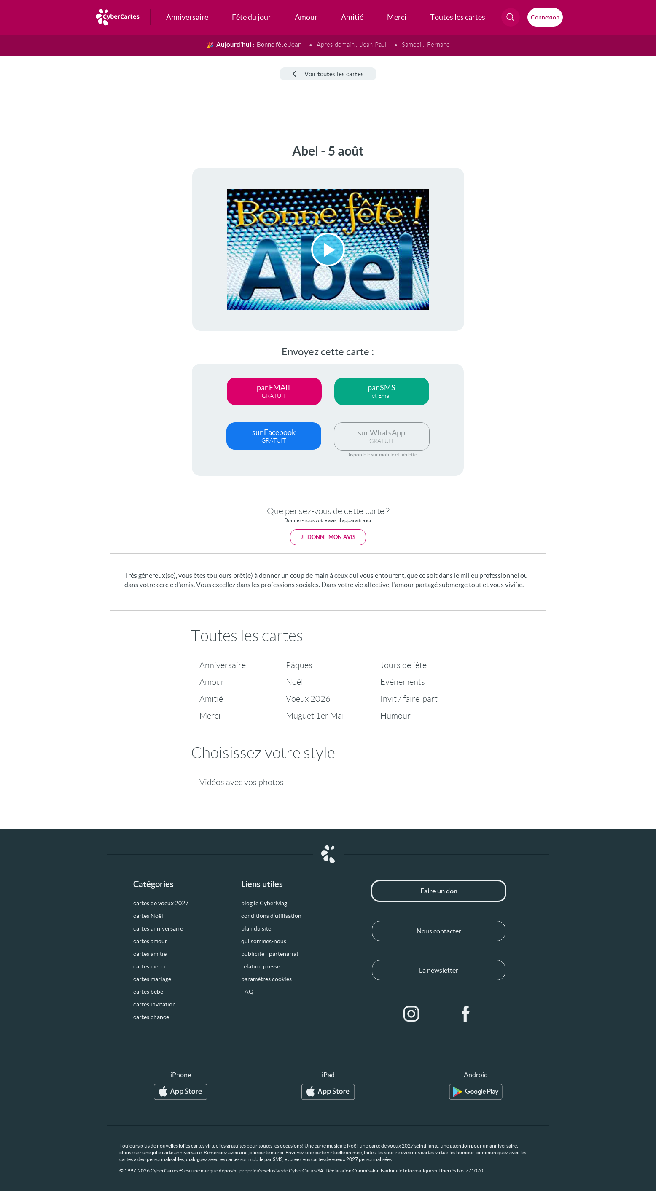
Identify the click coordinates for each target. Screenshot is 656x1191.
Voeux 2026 (308, 698)
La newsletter (438, 970)
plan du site (256, 928)
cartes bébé (148, 991)
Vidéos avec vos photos (241, 782)
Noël (294, 682)
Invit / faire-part (409, 698)
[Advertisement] (70, 270)
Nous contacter (439, 931)
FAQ (247, 991)
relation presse (260, 966)
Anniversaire (222, 665)
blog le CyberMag (264, 903)
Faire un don (438, 891)
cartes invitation (154, 1004)
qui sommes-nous (263, 941)
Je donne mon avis (328, 537)
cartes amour (150, 941)
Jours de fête (403, 665)
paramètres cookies (266, 979)
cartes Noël (148, 915)
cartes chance (151, 1017)
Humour (395, 715)
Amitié (211, 698)
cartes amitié (150, 953)
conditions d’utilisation (271, 915)
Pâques (299, 665)
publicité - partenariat (269, 953)
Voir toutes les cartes (328, 74)
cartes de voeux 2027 (160, 903)
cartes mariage (152, 979)
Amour (211, 682)
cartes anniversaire (158, 928)
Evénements (402, 682)
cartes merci (149, 966)
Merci (209, 715)
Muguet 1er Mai (315, 715)
